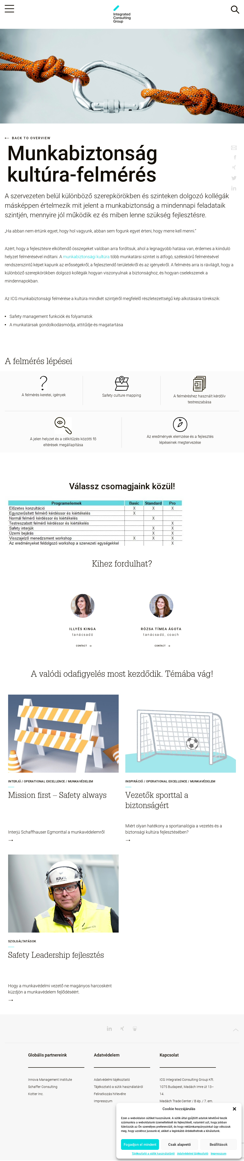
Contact (81, 646)
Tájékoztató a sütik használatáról (153, 1153)
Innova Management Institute (50, 1080)
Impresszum (218, 1153)
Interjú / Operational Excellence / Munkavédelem (50, 782)
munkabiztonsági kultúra (86, 257)
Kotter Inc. (35, 1095)
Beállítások (219, 1144)
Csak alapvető (179, 1144)
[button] (234, 1109)
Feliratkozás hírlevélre (110, 1095)
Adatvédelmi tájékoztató (192, 1153)
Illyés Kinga (82, 629)
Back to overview (28, 138)
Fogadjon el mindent (140, 1144)
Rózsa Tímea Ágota (161, 629)
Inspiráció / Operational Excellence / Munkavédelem (170, 782)
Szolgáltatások (22, 942)
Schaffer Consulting (42, 1087)
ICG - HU (122, 14)
